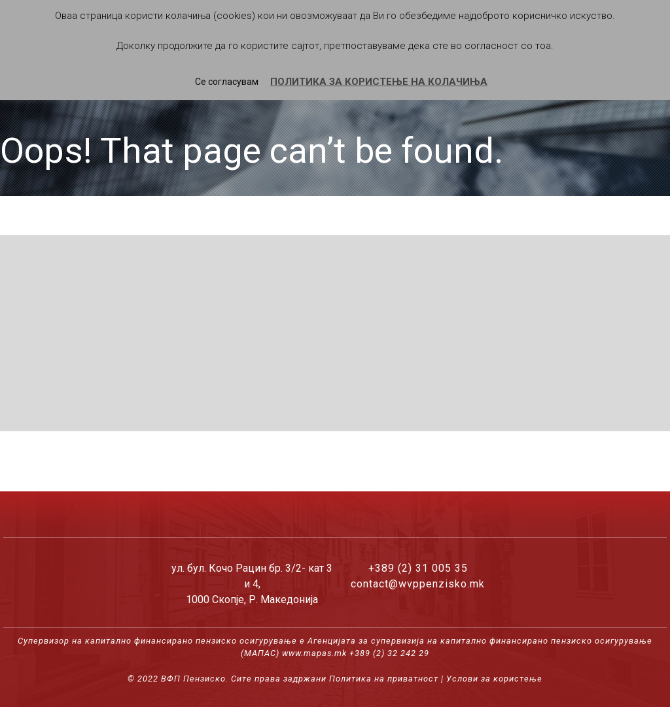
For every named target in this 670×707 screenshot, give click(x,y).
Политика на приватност (383, 678)
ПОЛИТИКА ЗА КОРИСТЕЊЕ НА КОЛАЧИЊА (378, 82)
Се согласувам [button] (226, 81)
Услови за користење (494, 678)
